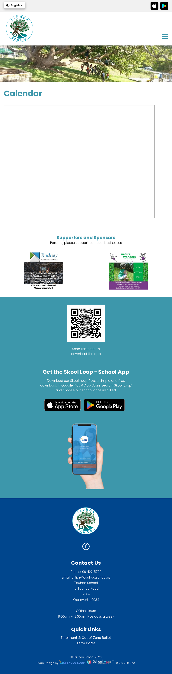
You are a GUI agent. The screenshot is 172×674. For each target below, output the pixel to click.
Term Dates (86, 643)
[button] (14, 5)
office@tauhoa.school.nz (91, 577)
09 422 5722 (91, 572)
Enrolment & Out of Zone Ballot (86, 637)
